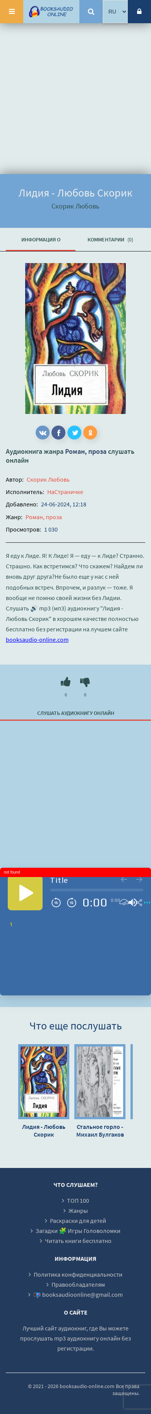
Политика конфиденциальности (78, 1274)
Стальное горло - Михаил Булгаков (100, 1130)
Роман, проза (85, 451)
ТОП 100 (78, 1200)
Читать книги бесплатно (78, 1241)
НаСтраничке (65, 492)
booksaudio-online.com (37, 639)
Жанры (78, 1210)
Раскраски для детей (78, 1220)
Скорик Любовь (48, 479)
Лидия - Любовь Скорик (43, 1130)
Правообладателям (78, 1284)
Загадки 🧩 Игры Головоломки (78, 1230)
